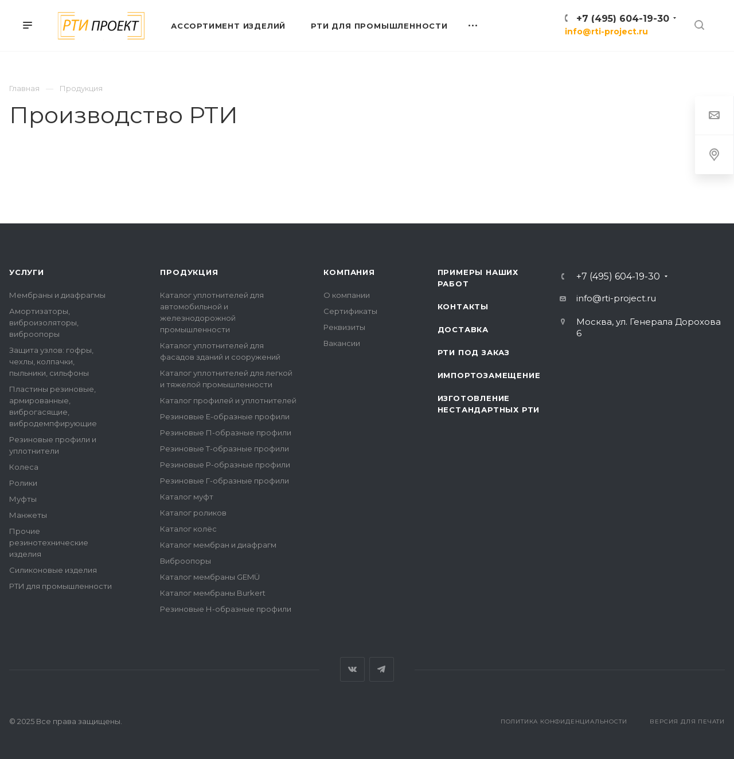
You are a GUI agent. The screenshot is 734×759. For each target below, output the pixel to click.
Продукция (189, 272)
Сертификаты (350, 311)
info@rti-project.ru (606, 31)
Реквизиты (344, 327)
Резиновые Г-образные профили (224, 480)
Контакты (463, 306)
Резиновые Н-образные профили (225, 609)
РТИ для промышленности (60, 586)
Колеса (23, 466)
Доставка (463, 329)
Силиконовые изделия (53, 570)
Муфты (23, 499)
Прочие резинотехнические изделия (48, 542)
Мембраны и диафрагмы (57, 295)
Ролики (23, 482)
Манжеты (28, 515)
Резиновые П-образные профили (225, 432)
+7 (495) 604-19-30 (622, 18)
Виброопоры (185, 560)
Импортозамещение (489, 375)
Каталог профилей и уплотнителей (228, 400)
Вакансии (341, 343)
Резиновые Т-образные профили (224, 448)
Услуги (26, 272)
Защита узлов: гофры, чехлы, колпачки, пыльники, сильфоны (51, 361)
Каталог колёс (188, 528)
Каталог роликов (193, 512)
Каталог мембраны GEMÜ (210, 576)
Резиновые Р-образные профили (225, 464)
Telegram (381, 669)
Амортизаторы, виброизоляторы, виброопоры (44, 322)
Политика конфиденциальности (564, 721)
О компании (346, 295)
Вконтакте (352, 669)
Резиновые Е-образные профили (225, 416)
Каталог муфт (186, 496)
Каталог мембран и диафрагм (218, 544)
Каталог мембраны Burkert (213, 592)
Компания (348, 272)
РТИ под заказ (474, 352)
